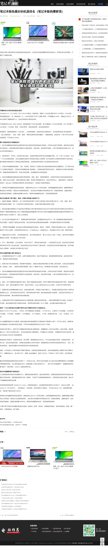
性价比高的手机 (57, 531)
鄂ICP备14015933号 (88, 543)
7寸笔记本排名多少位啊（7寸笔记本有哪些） (12, 498)
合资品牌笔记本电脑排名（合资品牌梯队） (11, 506)
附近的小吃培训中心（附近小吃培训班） (93, 41)
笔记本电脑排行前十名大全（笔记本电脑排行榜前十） (14, 495)
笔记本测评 (70, 4)
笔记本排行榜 (81, 4)
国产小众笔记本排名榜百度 (11, 515)
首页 (52, 4)
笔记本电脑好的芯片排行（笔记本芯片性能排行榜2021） (15, 503)
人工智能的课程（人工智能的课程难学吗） (94, 49)
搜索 (107, 4)
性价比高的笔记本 (46, 532)
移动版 (100, 4)
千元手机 (33, 531)
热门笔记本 (91, 4)
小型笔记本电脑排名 (69, 515)
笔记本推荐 (60, 4)
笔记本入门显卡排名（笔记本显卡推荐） (11, 490)
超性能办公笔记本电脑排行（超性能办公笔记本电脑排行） (15, 500)
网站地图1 (74, 543)
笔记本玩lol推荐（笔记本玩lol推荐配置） (93, 37)
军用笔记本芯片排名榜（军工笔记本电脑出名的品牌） (14, 484)
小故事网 (66, 531)
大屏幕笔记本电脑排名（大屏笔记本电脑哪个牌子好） (14, 509)
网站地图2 (80, 543)
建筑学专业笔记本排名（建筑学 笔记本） (11, 492)
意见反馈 (102, 544)
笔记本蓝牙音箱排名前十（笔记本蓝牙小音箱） (12, 487)
